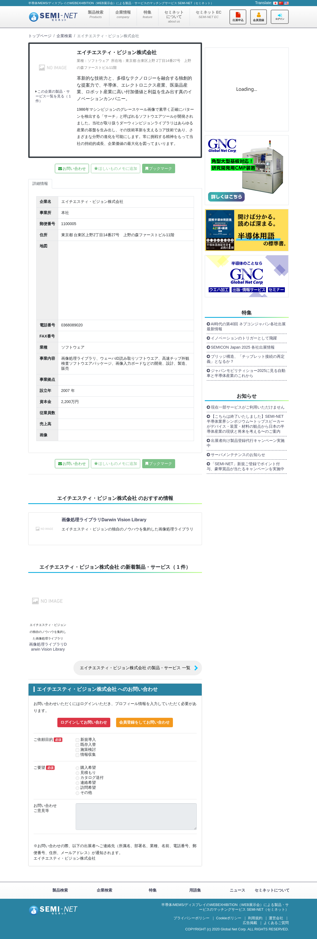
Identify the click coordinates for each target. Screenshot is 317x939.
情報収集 (88, 754)
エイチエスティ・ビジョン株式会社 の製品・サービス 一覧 (135, 667)
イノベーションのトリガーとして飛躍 (244, 338)
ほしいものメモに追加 (117, 168)
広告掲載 (250, 923)
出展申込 (238, 20)
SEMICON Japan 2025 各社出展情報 (243, 347)
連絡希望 (88, 782)
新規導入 (88, 739)
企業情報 (123, 14)
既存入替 (88, 744)
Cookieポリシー (228, 918)
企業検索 (64, 36)
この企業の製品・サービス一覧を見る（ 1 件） (53, 96)
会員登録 (258, 20)
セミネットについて (174, 16)
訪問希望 (88, 787)
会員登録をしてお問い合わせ (144, 722)
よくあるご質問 (276, 923)
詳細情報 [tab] (40, 183)
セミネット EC (208, 14)
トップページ (40, 36)
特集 (147, 14)
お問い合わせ (74, 168)
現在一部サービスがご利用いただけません (248, 407)
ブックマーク (160, 168)
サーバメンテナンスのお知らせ (238, 454)
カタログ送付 (92, 777)
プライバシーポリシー (191, 918)
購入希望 (88, 767)
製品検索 (95, 14)
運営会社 (276, 918)
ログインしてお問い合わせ (83, 722)
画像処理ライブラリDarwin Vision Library (104, 519)
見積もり (88, 772)
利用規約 (255, 918)
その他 (86, 792)
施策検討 (88, 749)
